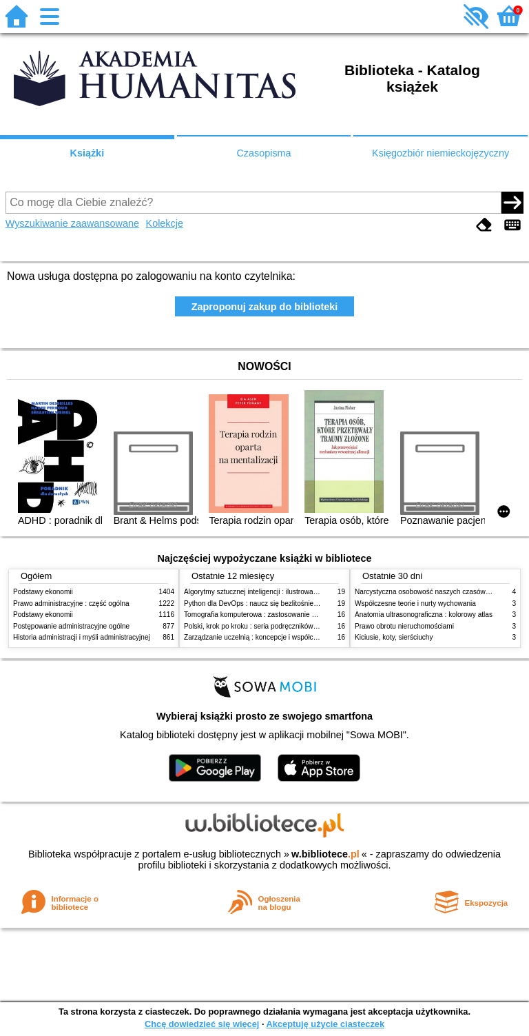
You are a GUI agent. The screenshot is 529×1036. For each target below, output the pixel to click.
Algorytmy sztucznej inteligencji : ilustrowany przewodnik (270, 592)
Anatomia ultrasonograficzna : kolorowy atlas (423, 614)
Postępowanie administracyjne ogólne (71, 626)
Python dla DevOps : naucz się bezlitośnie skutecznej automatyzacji (288, 603)
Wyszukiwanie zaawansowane (72, 223)
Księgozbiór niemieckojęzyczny (440, 153)
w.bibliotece (325, 854)
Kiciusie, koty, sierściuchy (394, 637)
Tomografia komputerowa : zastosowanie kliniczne (261, 614)
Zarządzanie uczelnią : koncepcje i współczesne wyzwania (274, 637)
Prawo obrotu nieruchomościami (404, 626)
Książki (87, 153)
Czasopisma (263, 153)
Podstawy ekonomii (43, 592)
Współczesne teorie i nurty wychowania (415, 603)
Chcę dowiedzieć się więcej (202, 1024)
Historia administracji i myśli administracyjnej (81, 637)
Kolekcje (164, 223)
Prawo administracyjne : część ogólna (71, 603)
